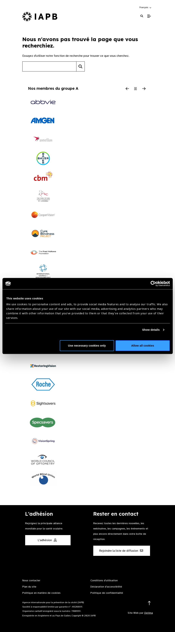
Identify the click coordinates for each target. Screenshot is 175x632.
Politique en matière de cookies (41, 592)
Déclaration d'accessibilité (106, 586)
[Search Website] (141, 16)
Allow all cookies (142, 345)
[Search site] (49, 66)
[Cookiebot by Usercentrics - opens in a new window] (153, 283)
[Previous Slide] (127, 89)
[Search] (80, 66)
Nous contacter (31, 580)
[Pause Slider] (135, 89)
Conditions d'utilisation (104, 580)
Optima (148, 612)
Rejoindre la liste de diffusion (121, 551)
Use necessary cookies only (87, 345)
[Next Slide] (144, 89)
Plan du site (29, 586)
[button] (145, 7)
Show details (151, 329)
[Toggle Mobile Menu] (149, 16)
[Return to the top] (149, 603)
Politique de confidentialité (106, 592)
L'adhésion (47, 540)
